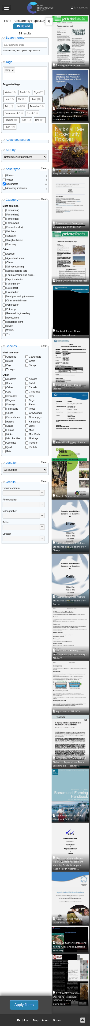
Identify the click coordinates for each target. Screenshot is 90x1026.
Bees (9, 383)
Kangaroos (34, 421)
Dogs (31, 400)
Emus (32, 404)
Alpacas (33, 379)
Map (35, 1020)
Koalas (10, 426)
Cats (8, 391)
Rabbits (33, 447)
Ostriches (11, 442)
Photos (10, 175)
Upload (23, 26)
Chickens (11, 357)
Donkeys (10, 404)
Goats (32, 361)
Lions (32, 426)
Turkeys (10, 369)
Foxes (32, 408)
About (45, 1020)
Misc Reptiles (13, 438)
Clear (44, 168)
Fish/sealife (12, 408)
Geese (9, 413)
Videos (9, 179)
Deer (31, 396)
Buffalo (32, 383)
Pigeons (33, 442)
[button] (42, 493)
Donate (57, 1020)
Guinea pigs (35, 417)
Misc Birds (34, 434)
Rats (8, 451)
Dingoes (10, 400)
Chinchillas (34, 391)
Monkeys (33, 438)
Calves (10, 387)
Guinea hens (13, 417)
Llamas (10, 430)
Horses (10, 421)
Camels (33, 387)
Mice (31, 430)
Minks (9, 434)
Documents (12, 184)
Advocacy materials (16, 188)
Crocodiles (11, 396)
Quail (9, 447)
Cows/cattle (35, 357)
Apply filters (24, 1005)
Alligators (11, 379)
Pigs (8, 365)
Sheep (32, 365)
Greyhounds (35, 413)
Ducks (9, 361)
